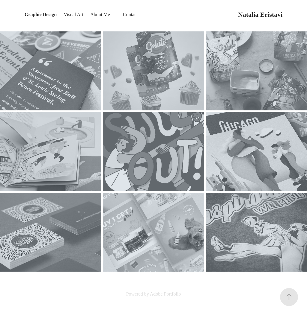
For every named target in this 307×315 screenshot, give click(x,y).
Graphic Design (41, 14)
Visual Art (73, 14)
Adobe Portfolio (165, 293)
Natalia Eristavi (260, 14)
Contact (130, 14)
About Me (100, 14)
